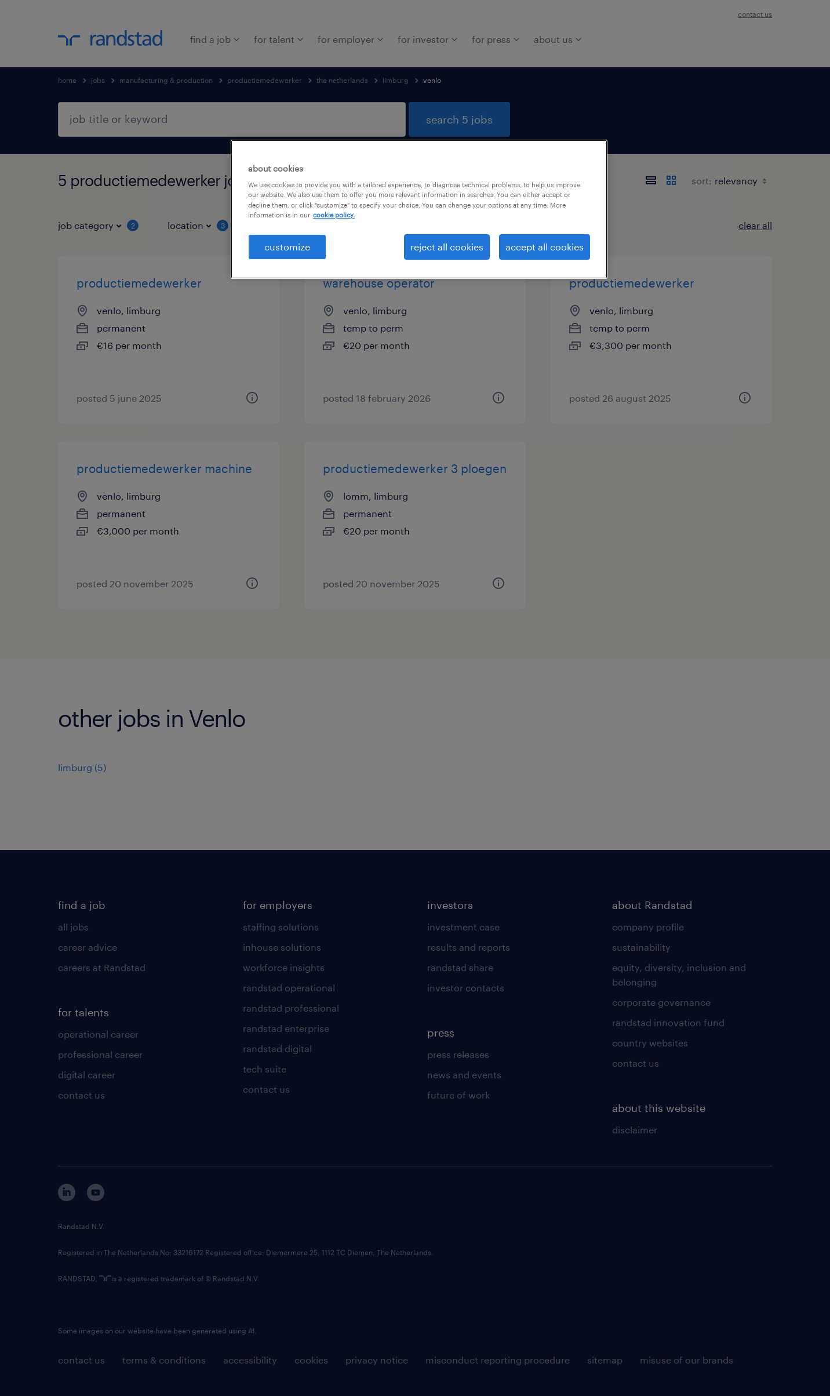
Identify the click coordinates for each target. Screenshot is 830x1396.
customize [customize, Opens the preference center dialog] (287, 246)
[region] (419, 209)
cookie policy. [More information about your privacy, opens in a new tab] (334, 215)
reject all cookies (446, 246)
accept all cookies (544, 246)
